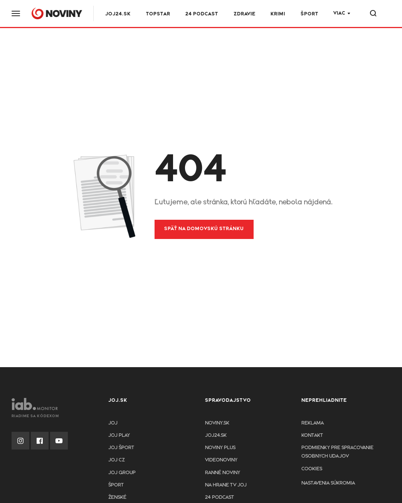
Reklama (312, 423)
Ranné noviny (222, 472)
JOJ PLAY (119, 435)
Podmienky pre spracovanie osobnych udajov (337, 452)
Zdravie (245, 14)
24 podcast (201, 14)
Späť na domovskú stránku (204, 228)
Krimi (278, 14)
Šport (309, 14)
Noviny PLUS (220, 447)
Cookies (311, 468)
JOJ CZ (116, 460)
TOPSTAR (158, 14)
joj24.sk (216, 435)
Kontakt (312, 435)
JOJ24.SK (118, 14)
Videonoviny (221, 460)
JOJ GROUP (122, 472)
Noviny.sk (217, 423)
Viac (339, 13)
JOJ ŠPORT (121, 447)
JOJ (113, 423)
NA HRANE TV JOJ (226, 485)
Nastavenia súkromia (328, 483)
